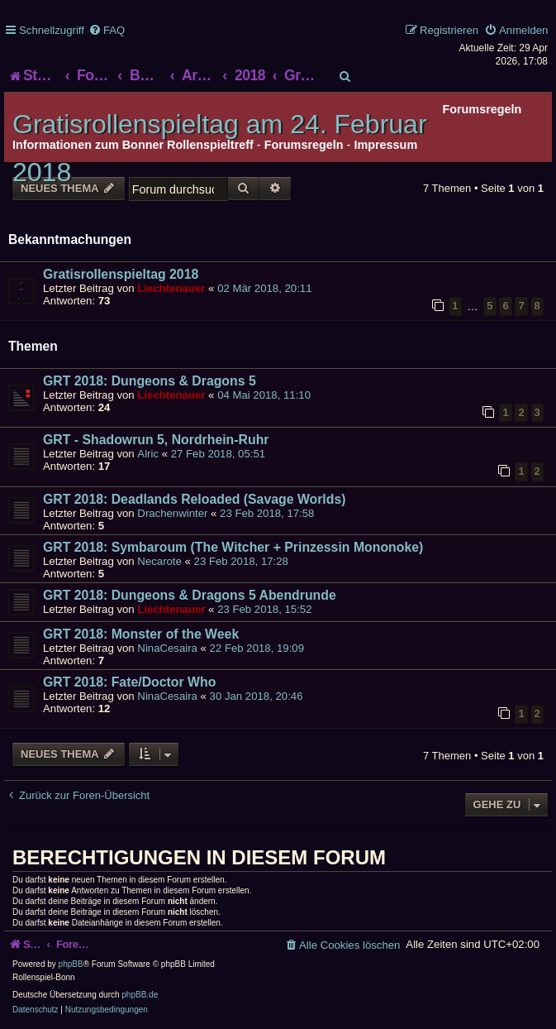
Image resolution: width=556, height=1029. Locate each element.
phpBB (71, 964)
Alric (148, 453)
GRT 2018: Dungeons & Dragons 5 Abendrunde (189, 595)
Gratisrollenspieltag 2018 (120, 274)
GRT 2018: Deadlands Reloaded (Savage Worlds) (194, 499)
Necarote (159, 561)
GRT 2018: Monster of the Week (141, 634)
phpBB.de (139, 994)
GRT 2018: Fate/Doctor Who (129, 682)
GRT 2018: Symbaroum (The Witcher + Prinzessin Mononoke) (233, 547)
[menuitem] (106, 30)
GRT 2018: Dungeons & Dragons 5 (149, 381)
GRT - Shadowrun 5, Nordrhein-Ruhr (155, 440)
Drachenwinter (172, 513)
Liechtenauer (171, 288)
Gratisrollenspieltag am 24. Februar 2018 (219, 148)
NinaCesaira (167, 648)
